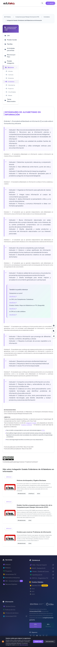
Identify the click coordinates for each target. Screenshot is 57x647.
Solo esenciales (50, 641)
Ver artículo (13, 296)
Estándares (47, 16)
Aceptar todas (38, 641)
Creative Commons (26, 424)
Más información (24, 645)
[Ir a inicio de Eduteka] (9, 3)
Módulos (8, 16)
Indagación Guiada (31, 423)
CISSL (43, 430)
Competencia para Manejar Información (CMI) (27, 16)
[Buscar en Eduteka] (42, 3)
